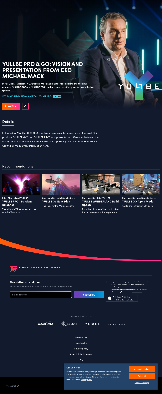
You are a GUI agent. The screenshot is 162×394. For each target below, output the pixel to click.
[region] (111, 376)
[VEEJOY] (13, 268)
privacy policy (137, 291)
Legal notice (81, 342)
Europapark (45, 324)
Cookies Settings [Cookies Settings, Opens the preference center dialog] (142, 382)
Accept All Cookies (141, 369)
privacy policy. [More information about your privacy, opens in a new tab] (86, 379)
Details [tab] (8, 121)
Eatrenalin (116, 324)
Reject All (142, 376)
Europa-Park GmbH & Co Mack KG (128, 284)
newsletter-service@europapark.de (124, 289)
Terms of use (81, 337)
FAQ (81, 359)
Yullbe (92, 324)
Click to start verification (125, 300)
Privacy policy (81, 348)
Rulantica (69, 324)
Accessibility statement (81, 354)
